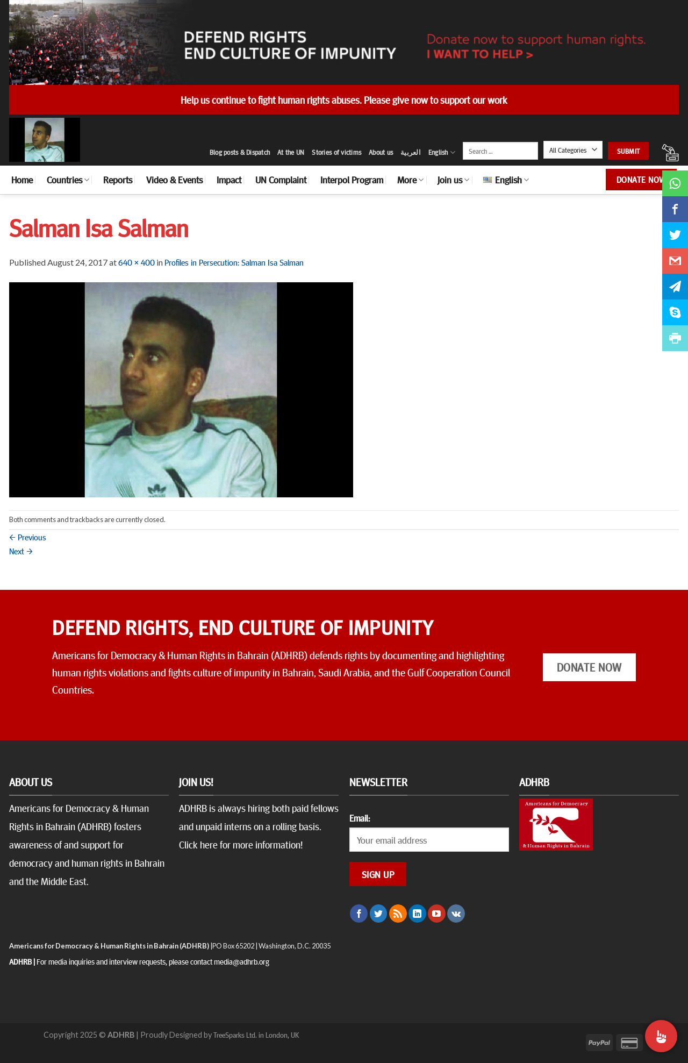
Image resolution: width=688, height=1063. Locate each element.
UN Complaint (280, 179)
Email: (359, 817)
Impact (229, 179)
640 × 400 (136, 262)
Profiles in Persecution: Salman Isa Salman (234, 262)
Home (22, 179)
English (441, 152)
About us (381, 152)
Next (21, 551)
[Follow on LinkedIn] (417, 913)
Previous (27, 537)
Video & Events (174, 179)
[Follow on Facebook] (359, 913)
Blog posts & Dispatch (240, 152)
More (410, 179)
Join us (453, 179)
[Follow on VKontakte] (456, 913)
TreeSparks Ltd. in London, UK (256, 1034)
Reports (117, 179)
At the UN (290, 152)
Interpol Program (351, 179)
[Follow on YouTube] (437, 913)
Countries (68, 179)
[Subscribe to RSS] (398, 913)
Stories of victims (336, 152)
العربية (410, 152)
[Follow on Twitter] (379, 913)
